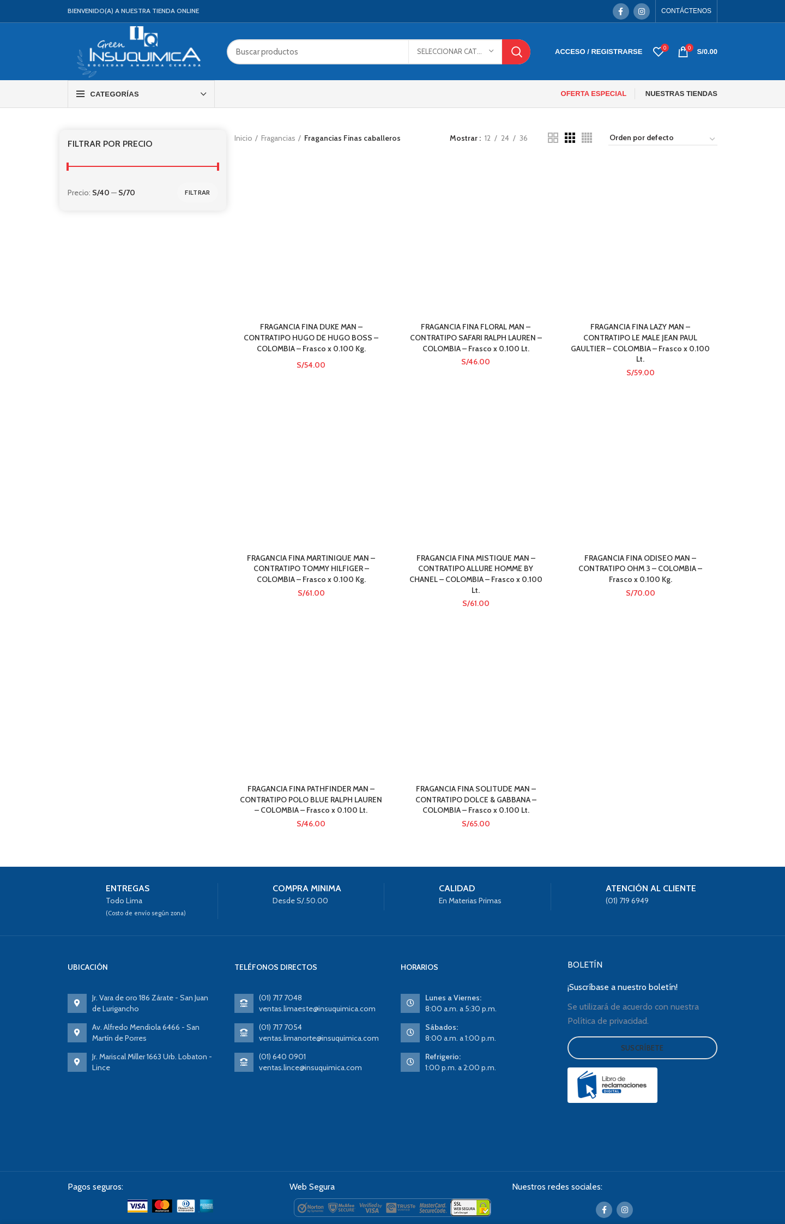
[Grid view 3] (570, 138)
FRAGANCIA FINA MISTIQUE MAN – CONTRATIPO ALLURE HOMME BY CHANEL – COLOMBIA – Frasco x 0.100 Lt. (475, 574)
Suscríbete (642, 1048)
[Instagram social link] (641, 11)
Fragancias (278, 138)
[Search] (378, 51)
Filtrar (197, 192)
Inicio (243, 138)
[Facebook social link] (621, 11)
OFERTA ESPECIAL (594, 93)
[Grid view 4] (587, 138)
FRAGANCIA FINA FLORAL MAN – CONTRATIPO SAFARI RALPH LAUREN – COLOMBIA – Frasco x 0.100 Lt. (476, 337)
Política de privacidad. (608, 1021)
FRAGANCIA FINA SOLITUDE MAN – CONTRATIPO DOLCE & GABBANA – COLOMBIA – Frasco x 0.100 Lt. (475, 799)
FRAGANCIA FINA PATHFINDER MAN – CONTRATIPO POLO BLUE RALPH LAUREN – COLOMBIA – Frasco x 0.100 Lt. (311, 799)
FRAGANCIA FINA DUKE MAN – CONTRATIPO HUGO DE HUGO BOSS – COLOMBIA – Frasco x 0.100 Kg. (311, 337)
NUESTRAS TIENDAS (681, 93)
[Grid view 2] (553, 138)
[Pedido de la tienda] (662, 139)
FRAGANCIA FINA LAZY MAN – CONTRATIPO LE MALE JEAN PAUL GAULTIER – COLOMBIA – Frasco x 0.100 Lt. (640, 343)
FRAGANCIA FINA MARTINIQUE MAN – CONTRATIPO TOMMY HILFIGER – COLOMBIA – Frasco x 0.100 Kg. (311, 568)
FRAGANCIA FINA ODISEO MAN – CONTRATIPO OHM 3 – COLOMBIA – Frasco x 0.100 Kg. (640, 568)
